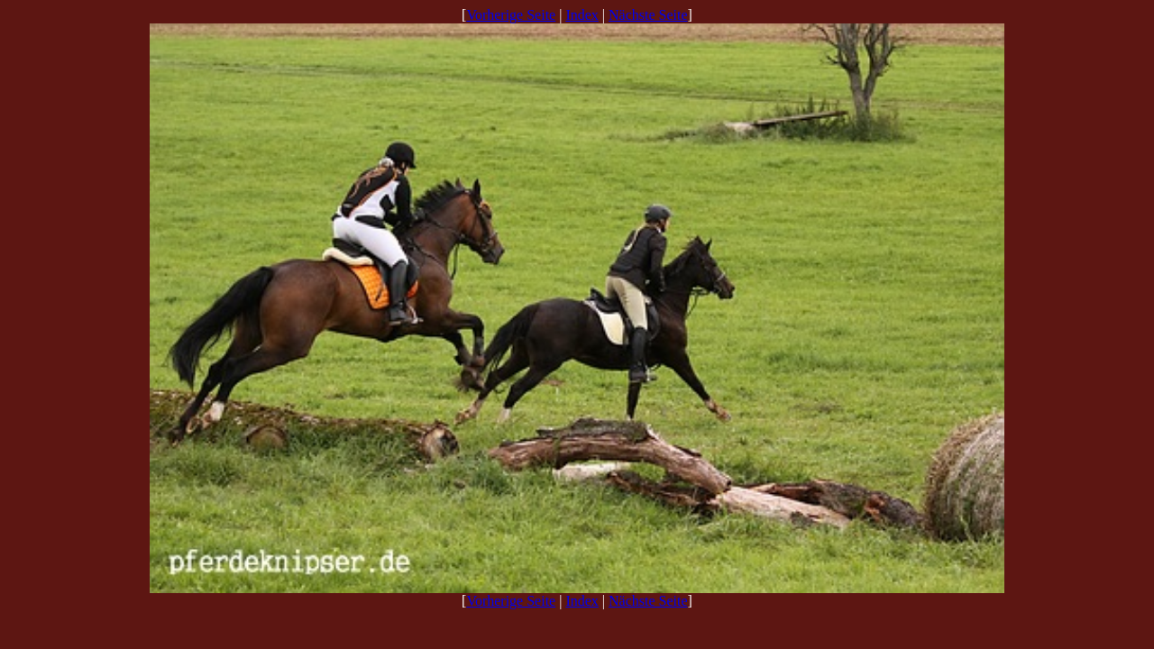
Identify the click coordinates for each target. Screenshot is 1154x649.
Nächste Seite (648, 15)
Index (581, 15)
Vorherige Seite (510, 15)
